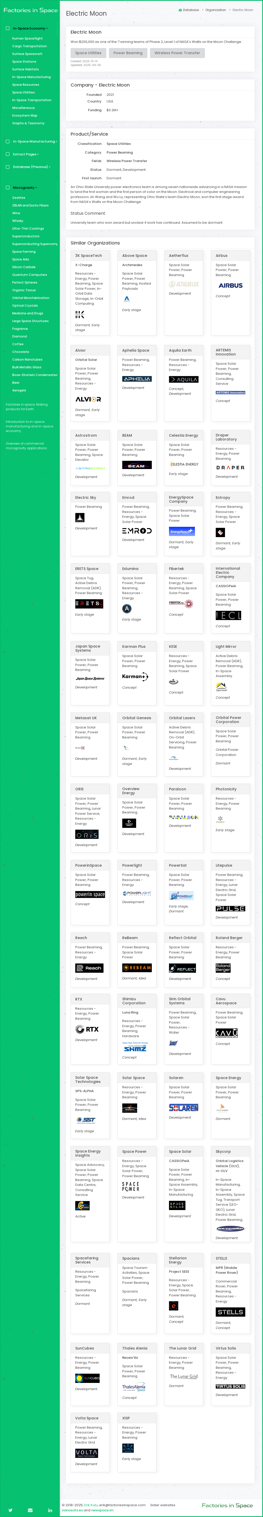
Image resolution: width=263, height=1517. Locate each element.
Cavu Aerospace (226, 1001)
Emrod (129, 497)
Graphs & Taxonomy (27, 123)
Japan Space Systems (89, 648)
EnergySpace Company (182, 499)
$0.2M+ (114, 110)
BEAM (128, 435)
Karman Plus (135, 646)
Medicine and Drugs (26, 313)
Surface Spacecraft (26, 54)
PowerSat (178, 865)
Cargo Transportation (28, 46)
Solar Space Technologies (89, 1079)
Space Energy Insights (89, 1153)
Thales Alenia (135, 1348)
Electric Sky (87, 497)
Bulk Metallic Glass (26, 367)
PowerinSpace (90, 865)
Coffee (17, 344)
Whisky (16, 221)
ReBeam (131, 937)
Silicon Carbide (23, 267)
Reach (83, 937)
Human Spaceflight (26, 38)
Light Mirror (226, 646)
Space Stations (23, 61)
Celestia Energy (184, 435)
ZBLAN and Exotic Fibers (29, 205)
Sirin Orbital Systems (180, 1001)
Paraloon (178, 789)
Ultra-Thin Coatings (27, 228)
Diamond (18, 336)
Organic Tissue (23, 290)
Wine (15, 213)
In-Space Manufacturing (30, 77)
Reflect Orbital (183, 937)
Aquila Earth (181, 350)
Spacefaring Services (88, 1260)
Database (189, 10)
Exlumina (131, 568)
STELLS (221, 1258)
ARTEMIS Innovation (226, 352)
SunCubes (86, 1348)
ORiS (81, 789)
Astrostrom (87, 435)
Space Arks (19, 259)
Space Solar (181, 1151)
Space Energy (228, 1077)
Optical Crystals (24, 305)
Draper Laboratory (226, 437)
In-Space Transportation (31, 100)
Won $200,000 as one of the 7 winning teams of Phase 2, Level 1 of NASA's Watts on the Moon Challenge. (157, 41)
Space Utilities (22, 92)
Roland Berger (229, 937)
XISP (127, 1417)
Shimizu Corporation (135, 1001)
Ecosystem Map (23, 115)
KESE (174, 646)
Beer (15, 382)
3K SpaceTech (90, 255)
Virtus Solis (226, 1348)
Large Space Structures (29, 321)
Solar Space (134, 1077)
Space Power (135, 1151)
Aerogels (18, 390)
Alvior (82, 350)
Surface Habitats (24, 69)
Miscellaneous (22, 108)
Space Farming (23, 251)
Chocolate (19, 352)
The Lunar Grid (183, 1348)
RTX (80, 999)
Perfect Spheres (23, 282)
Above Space (135, 255)
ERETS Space (88, 568)
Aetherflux (179, 255)
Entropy (223, 497)
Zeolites (17, 197)
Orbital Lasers (183, 717)
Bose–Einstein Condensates (33, 375)
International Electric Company (228, 572)
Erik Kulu (92, 1505)
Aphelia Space (136, 350)
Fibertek (177, 568)
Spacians (131, 1258)
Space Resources (24, 84)
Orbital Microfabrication (30, 298)
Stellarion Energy (178, 1260)
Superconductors (25, 236)
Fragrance (19, 328)
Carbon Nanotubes (26, 359)
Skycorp (223, 1151)
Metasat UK (87, 717)
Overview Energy (131, 790)
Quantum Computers (28, 275)
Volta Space (88, 1417)
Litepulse (224, 865)
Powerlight (133, 865)
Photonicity (226, 789)
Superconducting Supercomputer (33, 244)
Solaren (177, 1077)
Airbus (222, 255)
